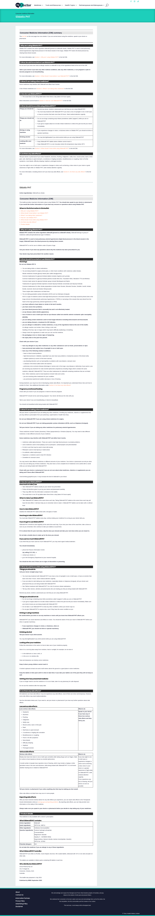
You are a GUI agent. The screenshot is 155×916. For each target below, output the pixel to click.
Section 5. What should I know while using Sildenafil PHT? (52, 148)
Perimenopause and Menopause (91, 5)
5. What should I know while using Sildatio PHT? (33, 220)
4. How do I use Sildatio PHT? (28, 217)
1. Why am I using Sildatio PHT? (28, 211)
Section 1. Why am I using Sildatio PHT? (47, 57)
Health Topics (70, 5)
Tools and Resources (53, 5)
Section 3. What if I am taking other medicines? (50, 88)
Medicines (37, 5)
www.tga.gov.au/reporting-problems (48, 802)
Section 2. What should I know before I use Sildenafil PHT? (52, 76)
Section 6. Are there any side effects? (74, 172)
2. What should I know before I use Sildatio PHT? (33, 213)
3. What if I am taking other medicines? (30, 215)
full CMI (24, 36)
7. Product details (24, 224)
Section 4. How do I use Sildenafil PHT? (51, 100)
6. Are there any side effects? (27, 222)
